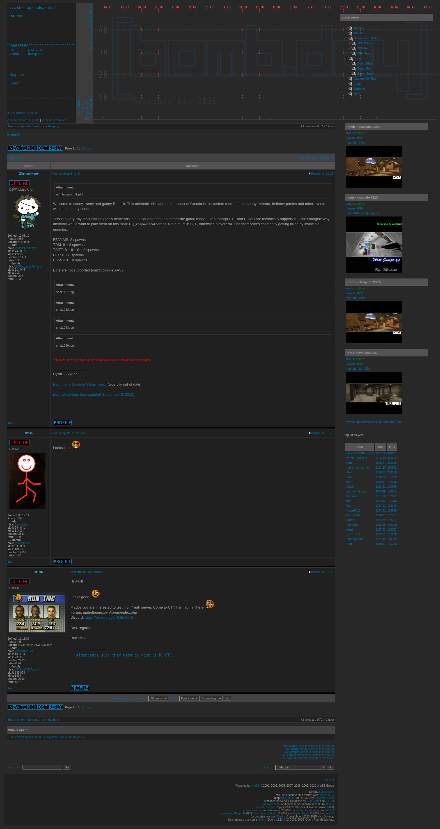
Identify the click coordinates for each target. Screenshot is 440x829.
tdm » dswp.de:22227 (362, 352)
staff (52, 7)
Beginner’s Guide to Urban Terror (80, 384)
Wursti (330, 810)
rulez (39, 7)
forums (16, 16)
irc (12, 49)
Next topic (327, 157)
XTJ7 (298, 810)
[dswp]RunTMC (24, 650)
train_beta (287, 797)
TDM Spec (364, 53)
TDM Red (364, 48)
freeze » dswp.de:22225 (364, 282)
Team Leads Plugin (265, 813)
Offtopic (359, 88)
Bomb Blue (365, 63)
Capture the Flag (365, 78)
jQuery (262, 819)
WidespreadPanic (26, 248)
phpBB (255, 785)
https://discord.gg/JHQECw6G (109, 617)
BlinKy (330, 803)
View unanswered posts (23, 120)
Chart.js (281, 816)
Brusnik (13, 135)
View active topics (54, 120)
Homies (359, 28)
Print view (15, 157)
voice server (351, 17)
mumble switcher (251, 810)
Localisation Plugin (230, 813)
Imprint (329, 779)
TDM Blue (364, 43)
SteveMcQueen (324, 797)
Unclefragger (312, 810)
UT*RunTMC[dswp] (27, 669)
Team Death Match (367, 38)
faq (28, 7)
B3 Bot (330, 800)
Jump (358, 83)
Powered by (243, 785)
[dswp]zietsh (22, 524)
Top (10, 422)
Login (14, 83)
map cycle (18, 45)
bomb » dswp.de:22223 (363, 126)
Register (17, 75)
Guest (358, 33)
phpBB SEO (326, 794)
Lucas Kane (326, 791)
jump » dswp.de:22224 (363, 197)
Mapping (53, 126)
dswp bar (36, 54)
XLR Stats (313, 800)
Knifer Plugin (301, 813)
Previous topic (308, 157)
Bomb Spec (365, 73)
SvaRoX (329, 813)
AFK (357, 93)
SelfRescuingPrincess (28, 266)
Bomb (359, 58)
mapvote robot (271, 803)
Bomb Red (365, 68)
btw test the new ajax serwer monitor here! (374, 421)
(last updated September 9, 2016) (93, 394)
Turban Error (35, 126)
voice (14, 54)
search (15, 7)
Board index (16, 126)
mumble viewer (265, 807)
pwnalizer (36, 49)
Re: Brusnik (78, 432)
